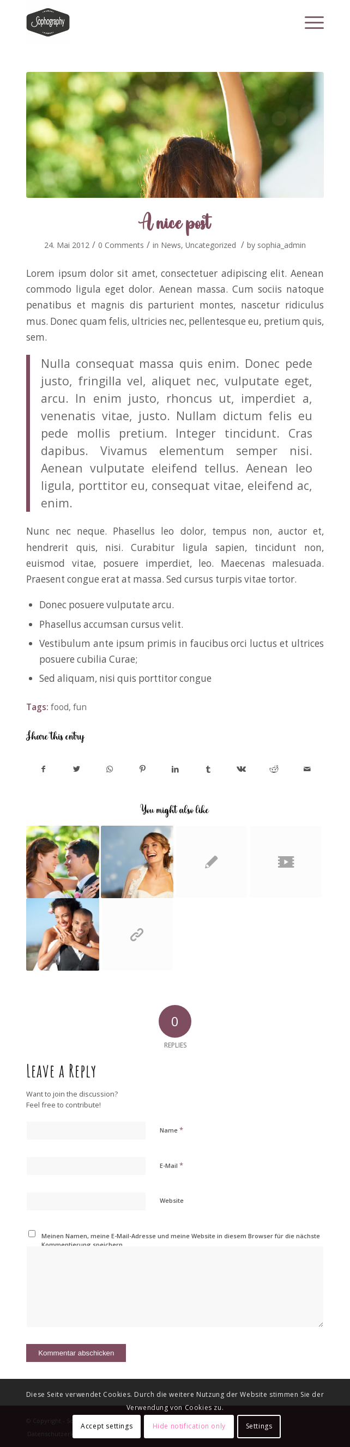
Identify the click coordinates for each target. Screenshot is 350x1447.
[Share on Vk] (241, 769)
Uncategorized (210, 245)
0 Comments (121, 245)
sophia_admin (281, 245)
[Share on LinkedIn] (175, 769)
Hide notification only (189, 1426)
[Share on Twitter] (77, 769)
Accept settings (106, 1426)
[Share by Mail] (307, 769)
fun (80, 707)
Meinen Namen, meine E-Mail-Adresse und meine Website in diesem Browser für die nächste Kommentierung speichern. (180, 1240)
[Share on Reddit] (274, 769)
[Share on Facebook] (43, 769)
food (60, 707)
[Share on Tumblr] (208, 769)
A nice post (175, 222)
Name (171, 1130)
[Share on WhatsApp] (109, 769)
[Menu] (309, 22)
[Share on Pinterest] (142, 769)
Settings (259, 1426)
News (171, 245)
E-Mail (171, 1165)
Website (172, 1200)
